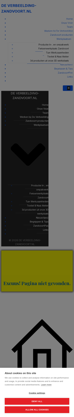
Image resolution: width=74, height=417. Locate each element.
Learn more (46, 385)
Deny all (37, 401)
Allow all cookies (37, 410)
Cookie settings (37, 393)
